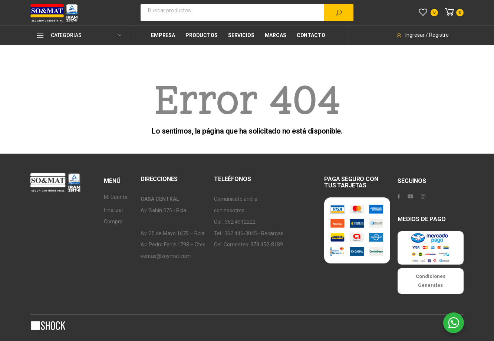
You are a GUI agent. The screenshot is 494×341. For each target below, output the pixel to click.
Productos (201, 35)
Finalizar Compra (114, 215)
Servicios (241, 35)
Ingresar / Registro (422, 35)
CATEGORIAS (58, 35)
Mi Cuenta (116, 197)
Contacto (311, 35)
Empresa (163, 35)
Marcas (275, 35)
